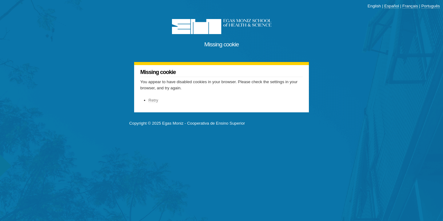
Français (410, 6)
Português (430, 6)
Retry (153, 100)
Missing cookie (221, 44)
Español (391, 6)
